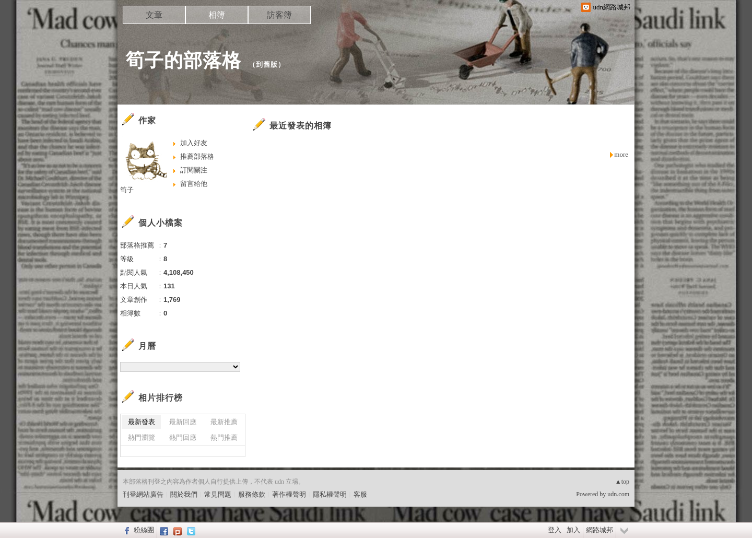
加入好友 (193, 143)
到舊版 (267, 64)
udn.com (618, 494)
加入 (573, 530)
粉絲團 (144, 530)
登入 (554, 530)
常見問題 (217, 494)
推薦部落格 (197, 156)
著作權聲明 (289, 494)
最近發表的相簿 (300, 125)
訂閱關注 (193, 170)
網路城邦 (599, 530)
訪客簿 (279, 14)
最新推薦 (224, 422)
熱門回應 (182, 437)
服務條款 (251, 494)
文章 (154, 14)
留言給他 (193, 184)
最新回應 (182, 422)
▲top (622, 481)
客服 (360, 494)
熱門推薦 (224, 437)
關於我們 (183, 494)
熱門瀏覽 (141, 437)
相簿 (216, 14)
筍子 (127, 190)
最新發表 (141, 422)
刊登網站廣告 (143, 494)
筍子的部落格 (183, 60)
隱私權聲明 (330, 494)
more (621, 154)
